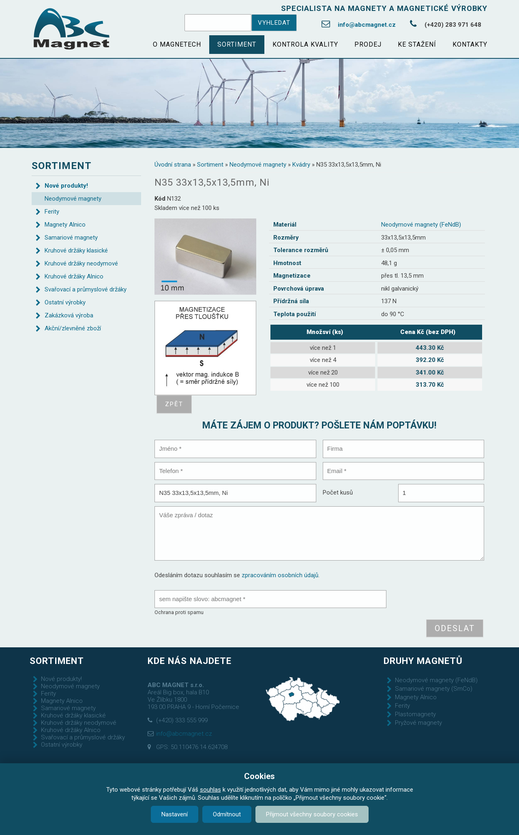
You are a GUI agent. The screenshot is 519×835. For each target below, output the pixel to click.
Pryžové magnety (418, 722)
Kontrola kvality (305, 44)
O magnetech (177, 44)
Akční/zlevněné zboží (73, 328)
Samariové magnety (71, 237)
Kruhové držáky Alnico (74, 276)
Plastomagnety (415, 714)
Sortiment (236, 44)
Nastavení (174, 814)
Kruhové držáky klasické (76, 250)
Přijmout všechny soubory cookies (312, 814)
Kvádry (301, 164)
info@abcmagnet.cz (367, 24)
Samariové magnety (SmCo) (433, 688)
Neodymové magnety (257, 164)
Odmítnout (227, 814)
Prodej (368, 44)
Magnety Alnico (65, 224)
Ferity (52, 211)
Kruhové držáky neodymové (81, 263)
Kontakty (470, 44)
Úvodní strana (172, 164)
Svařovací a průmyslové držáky (86, 289)
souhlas (210, 789)
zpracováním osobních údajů (280, 575)
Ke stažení (417, 44)
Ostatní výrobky (65, 302)
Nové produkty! (66, 185)
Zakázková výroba (69, 315)
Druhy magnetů (423, 660)
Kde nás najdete (190, 660)
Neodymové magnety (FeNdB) (421, 224)
